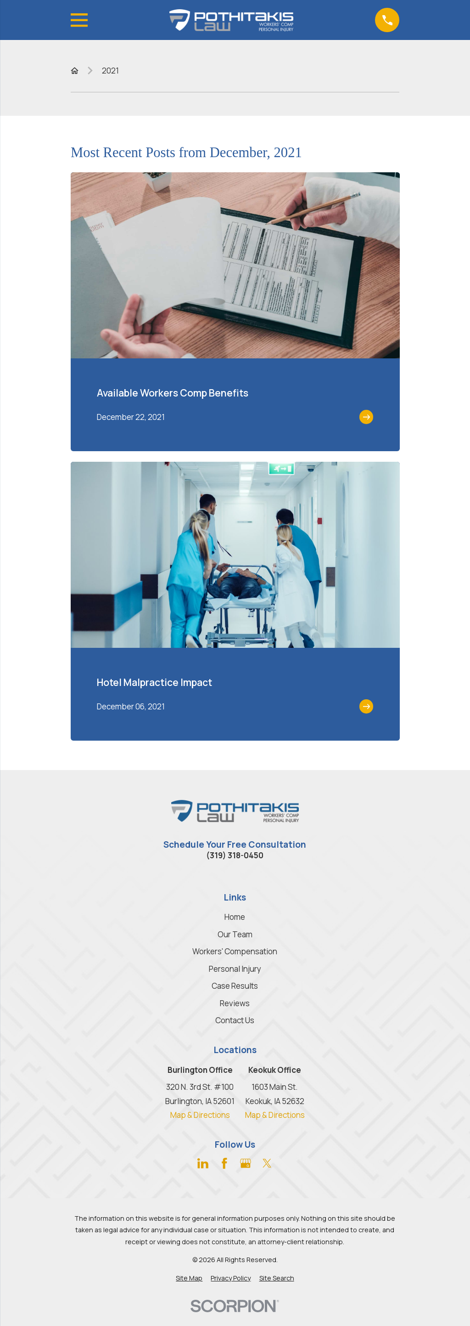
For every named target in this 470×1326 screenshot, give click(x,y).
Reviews (235, 1003)
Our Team (235, 934)
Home (234, 917)
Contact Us (234, 1020)
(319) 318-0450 (234, 855)
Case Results (235, 985)
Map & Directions (200, 1115)
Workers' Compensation (234, 951)
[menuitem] (189, 1278)
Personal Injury (235, 968)
